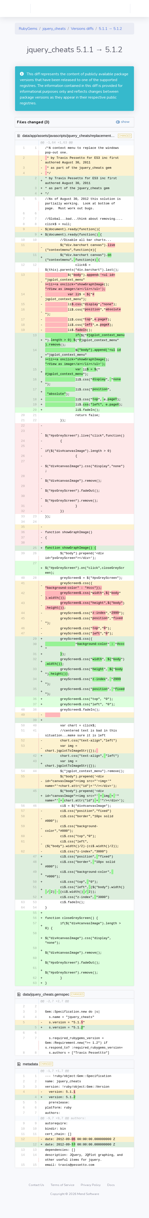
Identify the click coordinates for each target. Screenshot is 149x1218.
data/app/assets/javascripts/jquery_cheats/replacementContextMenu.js (79, 136)
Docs (111, 1200)
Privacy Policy (91, 1200)
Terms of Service (63, 1200)
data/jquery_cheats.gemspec (46, 1006)
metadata (30, 1076)
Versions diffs (82, 28)
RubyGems (28, 28)
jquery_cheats (54, 28)
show (125, 121)
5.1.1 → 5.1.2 (110, 28)
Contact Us (37, 1200)
